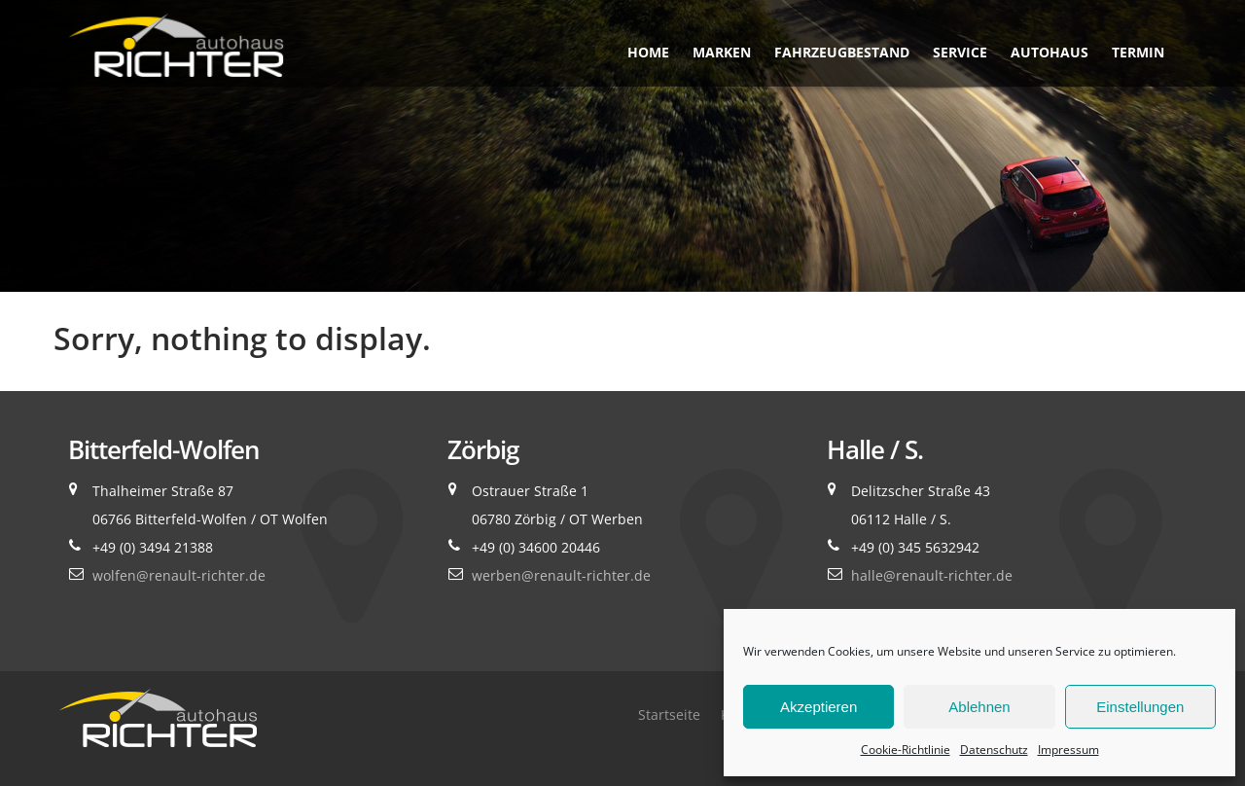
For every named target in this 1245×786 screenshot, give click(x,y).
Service (960, 52)
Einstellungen (1140, 706)
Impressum (1068, 749)
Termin (1138, 52)
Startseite (669, 714)
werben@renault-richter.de (561, 575)
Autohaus (1049, 52)
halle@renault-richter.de (932, 575)
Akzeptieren (818, 706)
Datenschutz (994, 749)
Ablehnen (979, 706)
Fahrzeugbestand (841, 52)
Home (648, 52)
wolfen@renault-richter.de (179, 575)
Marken (722, 52)
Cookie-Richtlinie (905, 749)
